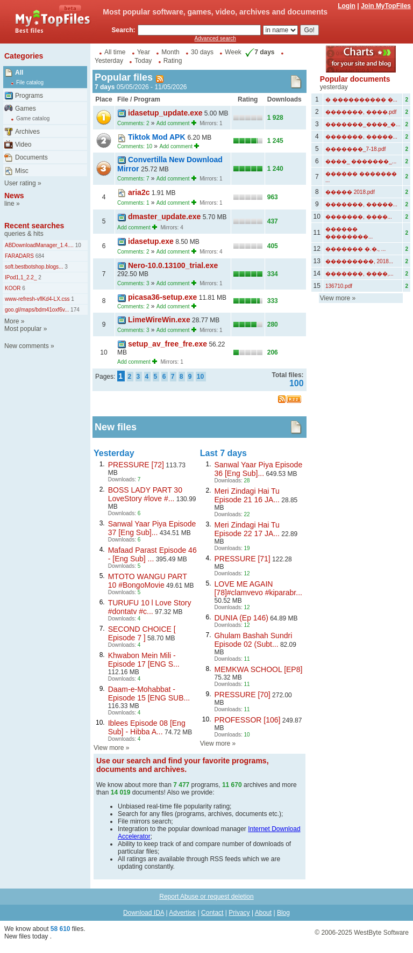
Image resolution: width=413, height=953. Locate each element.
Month (170, 52)
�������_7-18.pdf (355, 149)
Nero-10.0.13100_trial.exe (173, 265)
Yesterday (109, 60)
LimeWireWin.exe (159, 319)
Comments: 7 (133, 179)
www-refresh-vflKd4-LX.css (37, 299)
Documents (31, 157)
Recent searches (34, 225)
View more (109, 748)
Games (25, 108)
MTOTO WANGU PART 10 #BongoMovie (147, 580)
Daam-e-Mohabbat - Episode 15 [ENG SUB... (149, 693)
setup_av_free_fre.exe (167, 344)
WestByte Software (381, 932)
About (263, 912)
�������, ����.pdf (360, 112)
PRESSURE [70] (242, 694)
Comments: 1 (133, 203)
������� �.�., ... (355, 249)
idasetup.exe (151, 241)
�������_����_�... (362, 124)
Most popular (22, 329)
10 (77, 245)
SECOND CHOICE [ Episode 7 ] (142, 633)
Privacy (239, 912)
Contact (212, 912)
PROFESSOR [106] (247, 720)
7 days (258, 52)
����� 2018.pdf (350, 192)
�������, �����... (361, 137)
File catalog (30, 82)
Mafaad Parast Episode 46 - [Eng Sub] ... (152, 554)
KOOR (12, 288)
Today (143, 60)
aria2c (138, 192)
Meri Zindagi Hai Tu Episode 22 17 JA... (246, 529)
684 (39, 256)
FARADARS (19, 256)
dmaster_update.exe (164, 216)
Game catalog (32, 118)
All (19, 72)
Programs (29, 95)
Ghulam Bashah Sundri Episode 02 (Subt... (253, 639)
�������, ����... (358, 217)
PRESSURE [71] (242, 558)
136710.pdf (338, 286)
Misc (22, 171)
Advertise (182, 912)
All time (114, 52)
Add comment (173, 123)
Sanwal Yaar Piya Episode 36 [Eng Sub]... (258, 469)
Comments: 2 (133, 123)
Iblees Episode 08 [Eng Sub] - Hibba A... (147, 727)
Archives (27, 131)
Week (233, 52)
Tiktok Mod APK (157, 137)
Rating (172, 60)
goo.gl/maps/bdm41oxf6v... (37, 310)
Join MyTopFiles (386, 6)
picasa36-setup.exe (162, 297)
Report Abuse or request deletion (206, 896)
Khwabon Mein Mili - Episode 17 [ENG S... (144, 659)
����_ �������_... (360, 161)
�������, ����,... (359, 274)
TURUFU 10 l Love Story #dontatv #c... (149, 607)
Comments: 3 (133, 283)
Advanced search (215, 38)
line (9, 203)
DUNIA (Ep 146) (241, 617)
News (14, 195)
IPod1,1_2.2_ (21, 277)
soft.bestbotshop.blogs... (34, 267)
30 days (202, 52)
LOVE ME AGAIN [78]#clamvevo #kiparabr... (258, 588)
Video (23, 144)
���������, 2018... (359, 261)
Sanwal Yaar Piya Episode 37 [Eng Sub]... (152, 528)
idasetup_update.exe (165, 113)
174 (74, 310)
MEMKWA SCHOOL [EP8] (258, 669)
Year (143, 52)
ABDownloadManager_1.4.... (39, 245)
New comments (26, 346)
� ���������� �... (361, 100)
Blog (283, 912)
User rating (20, 183)
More (11, 321)
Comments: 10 (134, 146)
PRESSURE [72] (136, 464)
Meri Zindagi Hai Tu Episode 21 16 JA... (246, 495)
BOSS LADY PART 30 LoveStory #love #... (145, 494)
